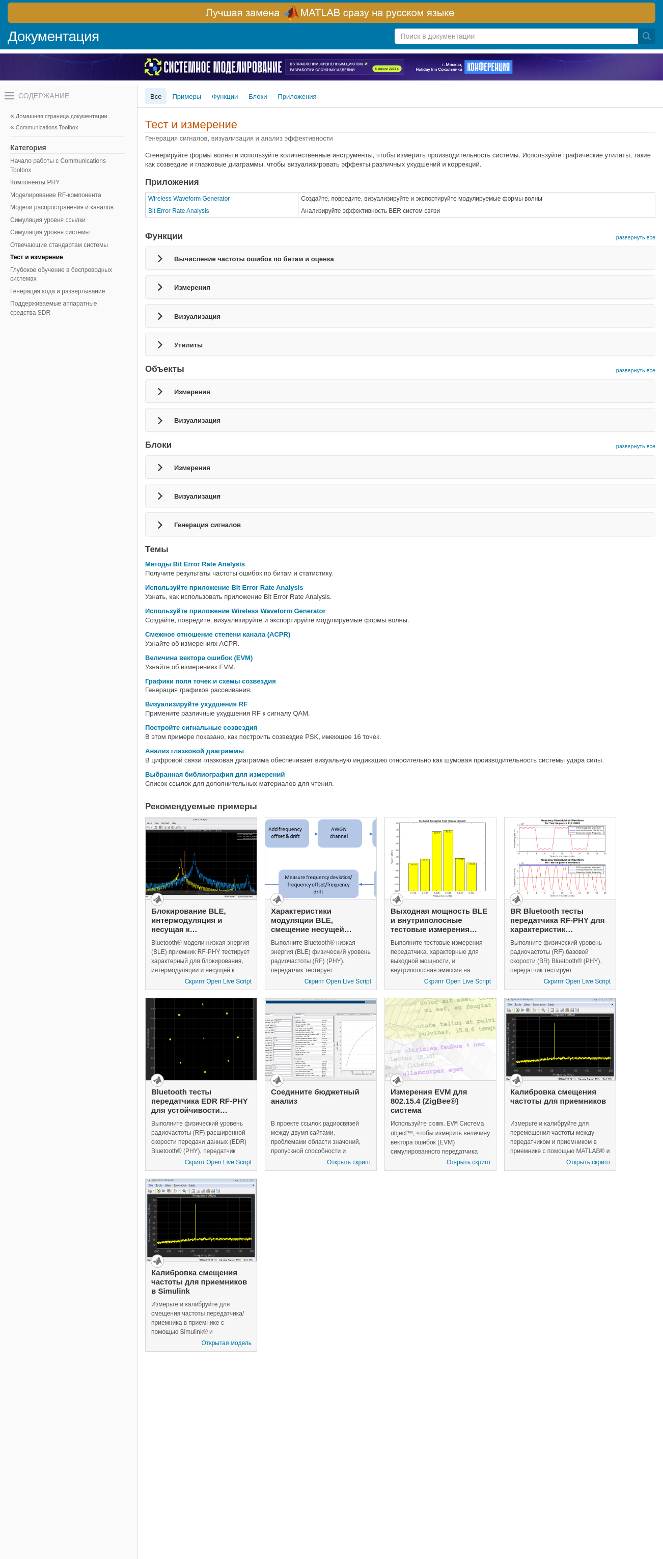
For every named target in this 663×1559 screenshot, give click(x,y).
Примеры (186, 96)
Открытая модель (227, 1343)
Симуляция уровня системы (50, 232)
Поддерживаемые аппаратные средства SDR (53, 308)
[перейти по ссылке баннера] (331, 13)
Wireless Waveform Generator (189, 198)
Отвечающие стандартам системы (59, 245)
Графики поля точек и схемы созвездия (210, 681)
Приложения (297, 96)
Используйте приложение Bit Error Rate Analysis (224, 587)
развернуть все (635, 237)
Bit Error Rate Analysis (178, 210)
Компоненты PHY (35, 182)
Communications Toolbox (47, 127)
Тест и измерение (36, 257)
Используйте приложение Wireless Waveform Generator (235, 611)
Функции (225, 96)
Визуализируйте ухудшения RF (196, 704)
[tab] (400, 258)
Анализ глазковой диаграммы (194, 751)
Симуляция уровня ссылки (48, 220)
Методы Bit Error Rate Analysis (195, 564)
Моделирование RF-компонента (55, 195)
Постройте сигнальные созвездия (201, 727)
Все (155, 96)
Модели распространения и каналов (62, 207)
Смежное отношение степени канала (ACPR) (217, 634)
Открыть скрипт (349, 1162)
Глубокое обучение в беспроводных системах (61, 274)
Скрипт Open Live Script (218, 981)
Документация (53, 36)
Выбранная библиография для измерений (215, 774)
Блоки (257, 96)
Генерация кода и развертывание (57, 291)
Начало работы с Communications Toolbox (58, 165)
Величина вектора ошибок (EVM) (199, 658)
